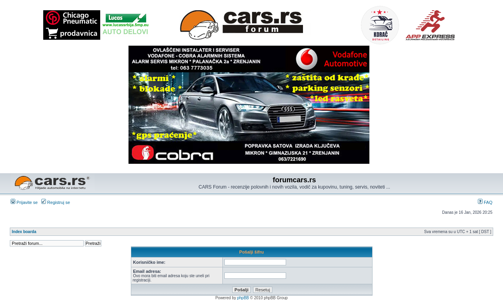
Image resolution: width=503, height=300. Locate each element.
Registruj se (55, 202)
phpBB (243, 298)
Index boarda (24, 232)
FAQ (485, 202)
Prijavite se (24, 202)
